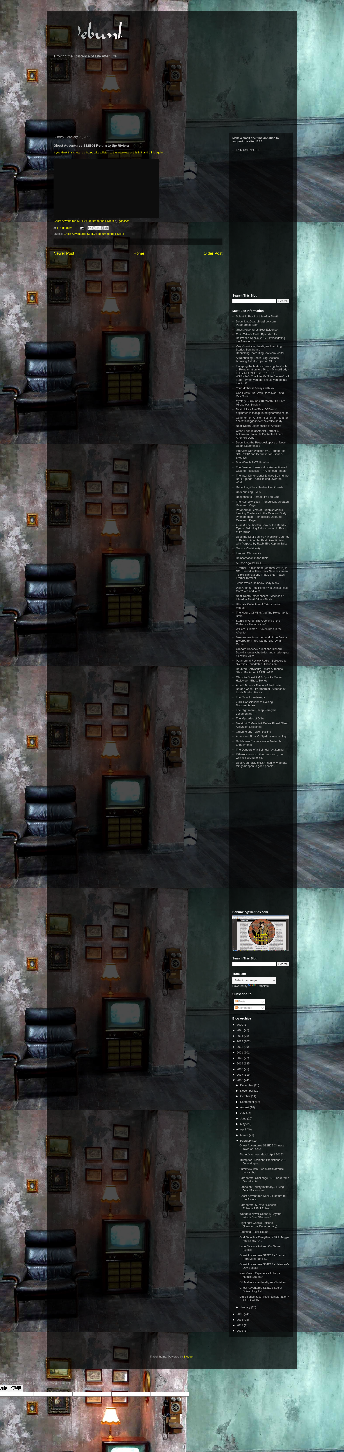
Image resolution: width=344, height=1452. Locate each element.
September (247, 1101)
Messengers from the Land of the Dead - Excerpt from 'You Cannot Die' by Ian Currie (261, 641)
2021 (240, 1052)
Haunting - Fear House (253, 1231)
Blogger (189, 1356)
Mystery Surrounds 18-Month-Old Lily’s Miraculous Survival (260, 402)
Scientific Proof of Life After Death (257, 316)
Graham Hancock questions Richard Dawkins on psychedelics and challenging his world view (262, 652)
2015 (240, 1314)
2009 (240, 1325)
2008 (240, 1330)
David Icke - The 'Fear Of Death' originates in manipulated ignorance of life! (262, 411)
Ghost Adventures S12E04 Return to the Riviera (84, 220)
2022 (240, 1046)
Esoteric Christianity (248, 553)
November (247, 1090)
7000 (240, 1024)
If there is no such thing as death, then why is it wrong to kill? (260, 756)
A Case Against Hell (248, 563)
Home (139, 253)
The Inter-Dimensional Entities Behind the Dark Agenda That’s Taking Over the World (262, 479)
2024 (240, 1035)
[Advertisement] (172, 98)
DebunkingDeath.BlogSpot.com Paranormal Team (256, 323)
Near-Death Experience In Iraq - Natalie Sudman (259, 1275)
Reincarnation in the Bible (252, 558)
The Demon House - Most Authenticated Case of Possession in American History (261, 469)
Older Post (213, 253)
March (244, 1135)
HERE (258, 141)
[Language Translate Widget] (254, 980)
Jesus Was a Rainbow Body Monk (257, 583)
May (243, 1124)
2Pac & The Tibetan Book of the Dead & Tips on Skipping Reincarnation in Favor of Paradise (261, 528)
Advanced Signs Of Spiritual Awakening (261, 736)
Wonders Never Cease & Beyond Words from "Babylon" (260, 1215)
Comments (243, 1007)
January (245, 1307)
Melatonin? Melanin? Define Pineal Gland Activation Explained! (262, 725)
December (247, 1085)
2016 (240, 1080)
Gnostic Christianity (248, 548)
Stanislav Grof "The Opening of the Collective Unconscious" (258, 622)
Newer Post (64, 253)
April (243, 1129)
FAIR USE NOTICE (248, 150)
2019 (240, 1063)
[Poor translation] (16, 1388)
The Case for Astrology (250, 697)
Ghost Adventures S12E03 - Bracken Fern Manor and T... (262, 1257)
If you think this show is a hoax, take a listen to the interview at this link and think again (108, 152)
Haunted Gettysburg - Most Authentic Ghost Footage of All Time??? (259, 670)
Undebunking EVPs (248, 492)
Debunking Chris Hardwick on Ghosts (259, 487)
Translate (258, 986)
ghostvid (124, 220)
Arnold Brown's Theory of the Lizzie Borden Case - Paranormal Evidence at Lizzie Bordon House (260, 689)
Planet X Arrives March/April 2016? (261, 1154)
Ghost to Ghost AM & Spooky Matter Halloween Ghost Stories (259, 679)
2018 (240, 1069)
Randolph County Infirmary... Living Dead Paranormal (261, 1188)
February (246, 1140)
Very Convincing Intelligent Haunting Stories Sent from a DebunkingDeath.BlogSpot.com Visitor (260, 350)
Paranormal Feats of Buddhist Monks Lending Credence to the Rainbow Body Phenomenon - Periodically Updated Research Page (261, 515)
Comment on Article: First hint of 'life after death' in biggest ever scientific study (262, 419)
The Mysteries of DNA (250, 718)
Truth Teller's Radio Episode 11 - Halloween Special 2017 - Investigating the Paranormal (260, 338)
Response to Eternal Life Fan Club (258, 496)
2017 (240, 1074)
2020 (240, 1058)
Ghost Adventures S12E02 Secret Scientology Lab (260, 1289)
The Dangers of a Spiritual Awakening (259, 749)
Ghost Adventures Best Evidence (257, 329)
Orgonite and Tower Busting (253, 731)
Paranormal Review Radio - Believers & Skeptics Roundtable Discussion (261, 662)
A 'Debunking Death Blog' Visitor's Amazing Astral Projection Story (257, 359)
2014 (240, 1319)
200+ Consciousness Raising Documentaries (254, 703)
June (243, 1118)
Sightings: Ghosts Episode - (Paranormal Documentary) (258, 1224)
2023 (240, 1041)
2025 (240, 1030)
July (243, 1112)
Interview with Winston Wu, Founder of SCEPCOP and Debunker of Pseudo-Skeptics (260, 454)
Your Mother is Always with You (255, 388)
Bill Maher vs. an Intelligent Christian (262, 1282)
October (245, 1096)
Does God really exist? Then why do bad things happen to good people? (261, 764)
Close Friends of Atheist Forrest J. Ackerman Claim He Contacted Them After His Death (259, 434)
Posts (240, 1001)
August (245, 1107)
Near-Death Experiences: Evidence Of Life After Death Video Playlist (260, 597)
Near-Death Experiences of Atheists (258, 425)
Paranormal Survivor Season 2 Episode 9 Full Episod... (258, 1206)
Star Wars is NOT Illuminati (253, 462)
